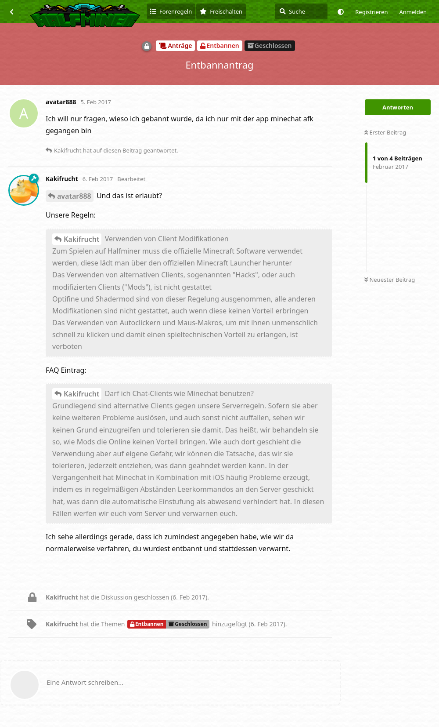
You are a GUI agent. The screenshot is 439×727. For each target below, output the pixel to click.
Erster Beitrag (385, 132)
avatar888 (74, 196)
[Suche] (301, 11)
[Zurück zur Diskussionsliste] (11, 11)
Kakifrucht (81, 239)
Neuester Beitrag (389, 280)
